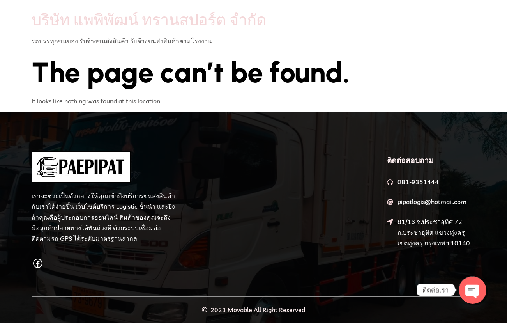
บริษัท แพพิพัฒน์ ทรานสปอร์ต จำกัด (149, 19)
